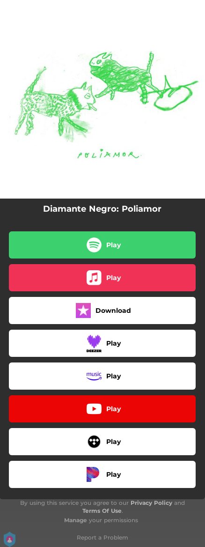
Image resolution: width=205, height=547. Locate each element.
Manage (75, 520)
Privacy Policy (151, 502)
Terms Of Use (102, 510)
